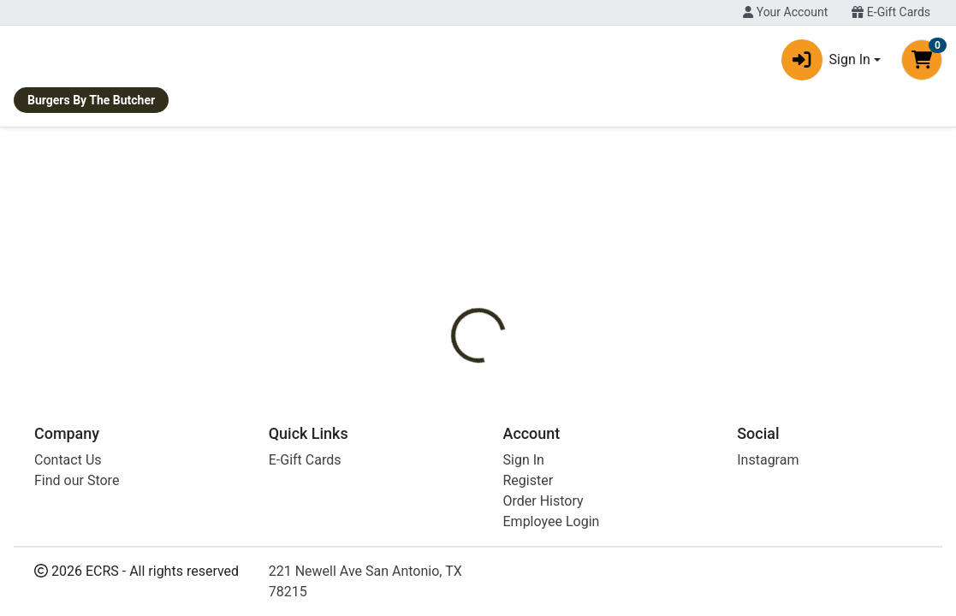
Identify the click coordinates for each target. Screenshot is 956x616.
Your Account (785, 12)
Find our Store (76, 601)
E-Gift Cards (891, 12)
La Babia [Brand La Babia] (595, 386)
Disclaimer (597, 322)
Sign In (523, 580)
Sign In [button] (825, 63)
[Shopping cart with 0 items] (921, 63)
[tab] (444, 321)
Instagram (768, 580)
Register (528, 601)
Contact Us (68, 580)
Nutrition (515, 322)
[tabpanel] (677, 393)
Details (444, 322)
